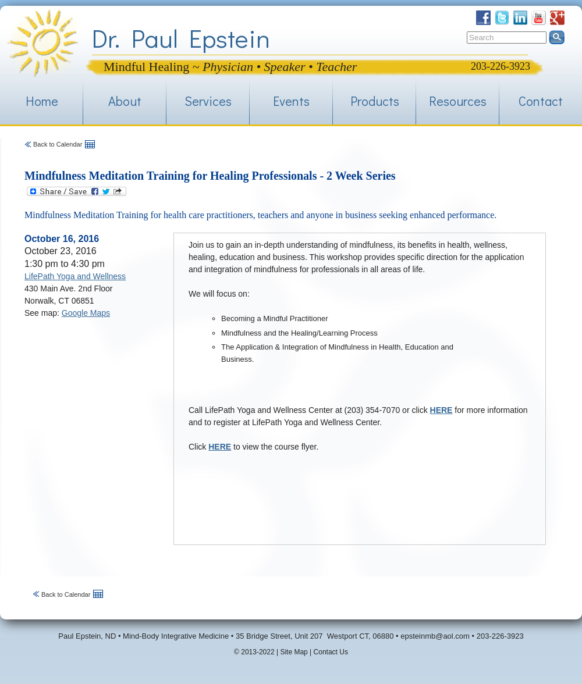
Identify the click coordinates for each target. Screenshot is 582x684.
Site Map (293, 652)
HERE (441, 410)
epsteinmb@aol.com (435, 636)
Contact (541, 100)
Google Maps (86, 313)
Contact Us (331, 652)
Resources (458, 100)
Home (42, 100)
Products (374, 100)
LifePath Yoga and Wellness (75, 276)
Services (208, 100)
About (124, 100)
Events (291, 100)
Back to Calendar (57, 144)
